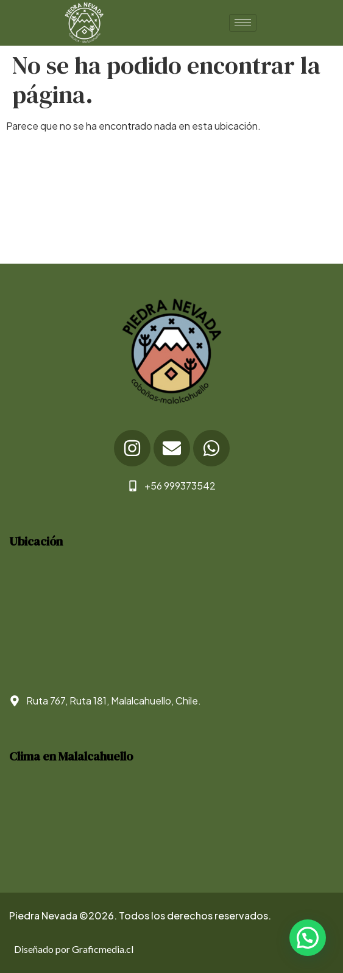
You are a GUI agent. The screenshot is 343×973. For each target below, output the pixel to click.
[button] (307, 937)
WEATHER (171, 822)
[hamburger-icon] (242, 23)
